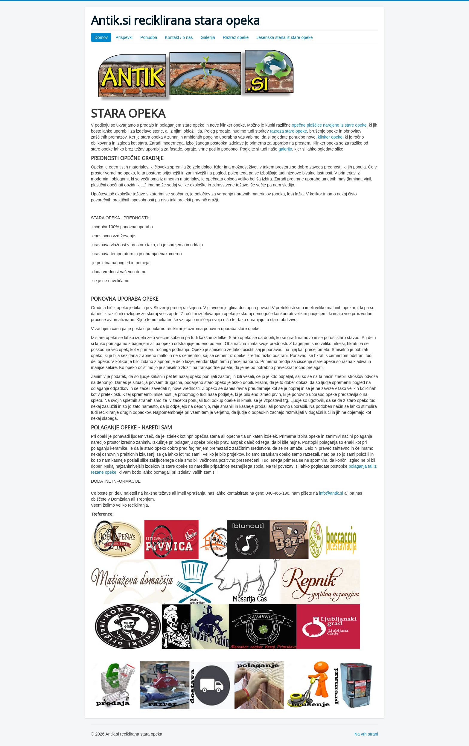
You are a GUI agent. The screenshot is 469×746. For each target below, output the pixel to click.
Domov (101, 37)
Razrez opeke (236, 37)
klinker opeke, (331, 137)
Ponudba (148, 37)
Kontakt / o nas (179, 37)
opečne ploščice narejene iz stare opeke (329, 125)
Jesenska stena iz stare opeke (284, 37)
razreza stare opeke (288, 131)
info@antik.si (331, 493)
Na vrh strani (366, 734)
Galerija (208, 37)
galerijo (285, 149)
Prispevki (124, 37)
